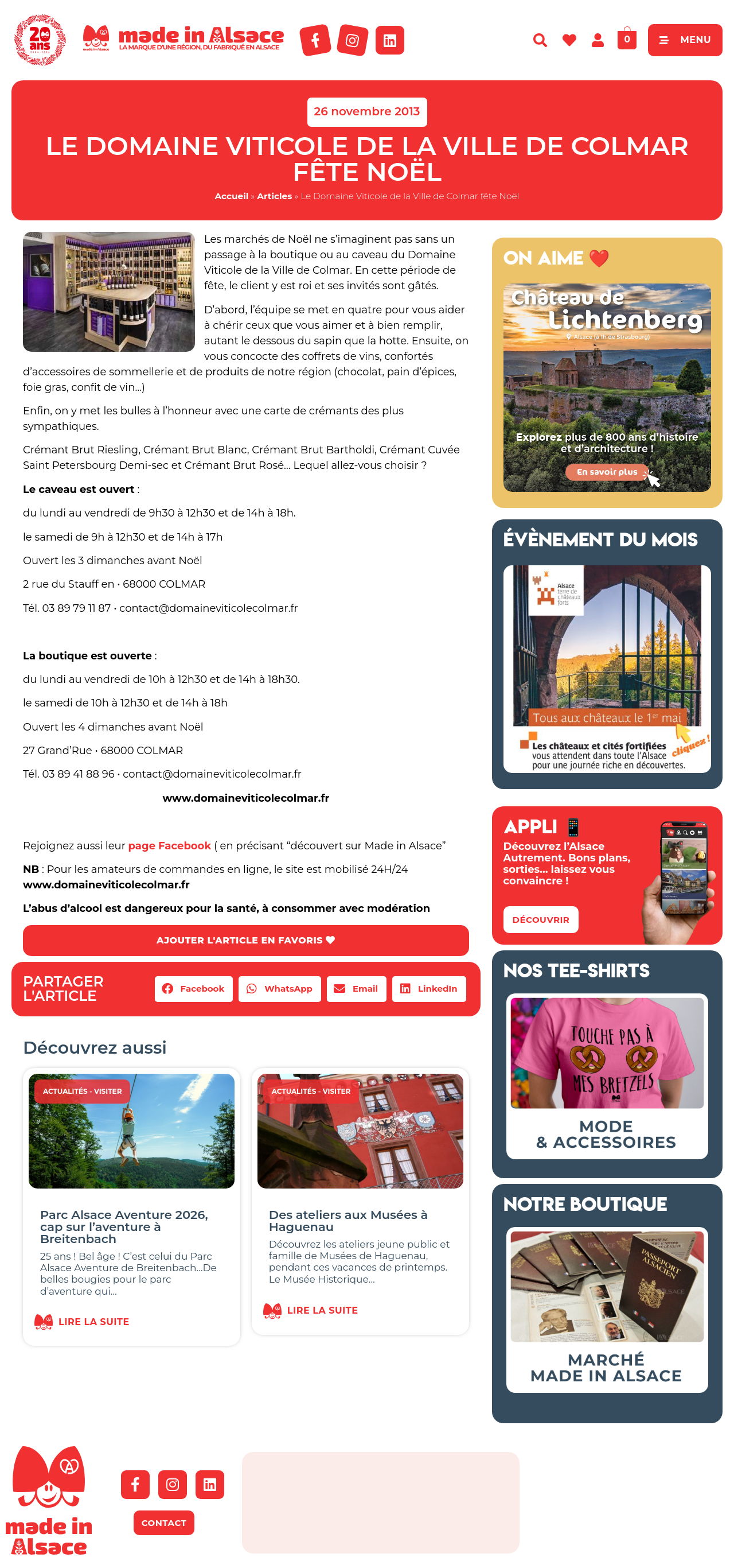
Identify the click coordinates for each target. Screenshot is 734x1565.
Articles (274, 196)
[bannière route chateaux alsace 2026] (607, 769)
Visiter (108, 1091)
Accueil (231, 196)
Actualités (65, 1091)
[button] (194, 989)
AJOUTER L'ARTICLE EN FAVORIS (245, 940)
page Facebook (170, 846)
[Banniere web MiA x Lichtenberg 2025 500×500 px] (607, 488)
